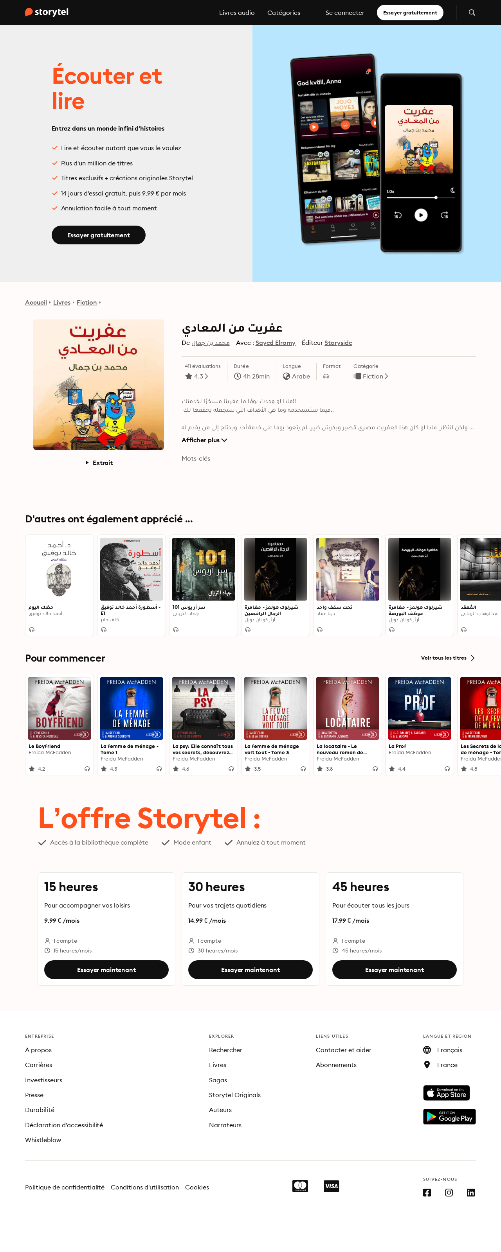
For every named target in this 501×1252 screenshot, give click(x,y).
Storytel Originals (235, 1095)
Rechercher (225, 1050)
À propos (38, 1050)
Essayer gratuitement (410, 12)
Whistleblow (43, 1140)
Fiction (87, 302)
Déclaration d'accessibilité (64, 1125)
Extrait (99, 462)
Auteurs (220, 1110)
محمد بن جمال (210, 342)
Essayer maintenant (106, 970)
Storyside (338, 342)
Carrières (38, 1065)
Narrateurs (225, 1125)
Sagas (218, 1080)
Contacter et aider (343, 1050)
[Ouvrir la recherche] (472, 12)
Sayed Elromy (276, 342)
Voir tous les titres (448, 658)
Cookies (197, 1187)
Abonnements (336, 1065)
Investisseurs (43, 1080)
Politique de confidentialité (65, 1187)
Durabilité (39, 1110)
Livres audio (237, 12)
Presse (34, 1095)
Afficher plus (204, 440)
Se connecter (345, 12)
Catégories (283, 12)
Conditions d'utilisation (145, 1187)
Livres (61, 302)
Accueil (36, 302)
